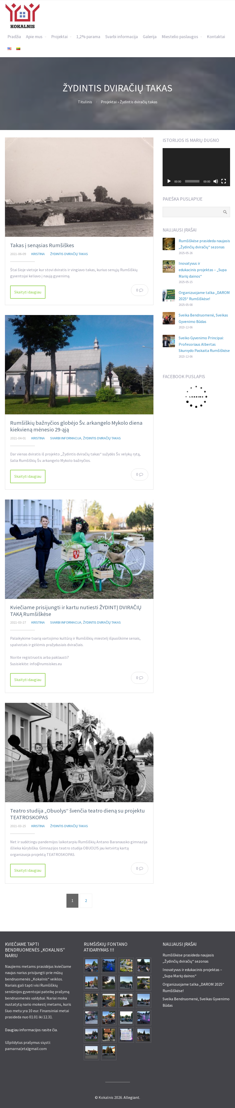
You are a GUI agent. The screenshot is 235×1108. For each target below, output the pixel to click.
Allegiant (131, 1097)
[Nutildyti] (215, 181)
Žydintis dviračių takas (138, 101)
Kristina (38, 254)
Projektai (59, 36)
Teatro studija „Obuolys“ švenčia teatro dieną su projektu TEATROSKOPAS (77, 814)
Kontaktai (216, 36)
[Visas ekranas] (223, 181)
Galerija (150, 36)
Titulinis (85, 101)
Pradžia (14, 36)
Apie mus (34, 36)
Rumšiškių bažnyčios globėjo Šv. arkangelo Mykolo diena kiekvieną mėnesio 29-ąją (76, 426)
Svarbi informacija (121, 36)
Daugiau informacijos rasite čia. (31, 1029)
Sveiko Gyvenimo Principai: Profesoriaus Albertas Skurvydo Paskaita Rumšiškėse (204, 344)
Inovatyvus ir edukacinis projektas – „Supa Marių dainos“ (203, 269)
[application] (196, 167)
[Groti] (169, 181)
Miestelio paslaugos (180, 36)
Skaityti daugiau (27, 292)
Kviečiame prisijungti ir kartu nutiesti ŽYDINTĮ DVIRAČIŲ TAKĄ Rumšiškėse (75, 610)
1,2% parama (88, 36)
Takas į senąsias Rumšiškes (42, 245)
